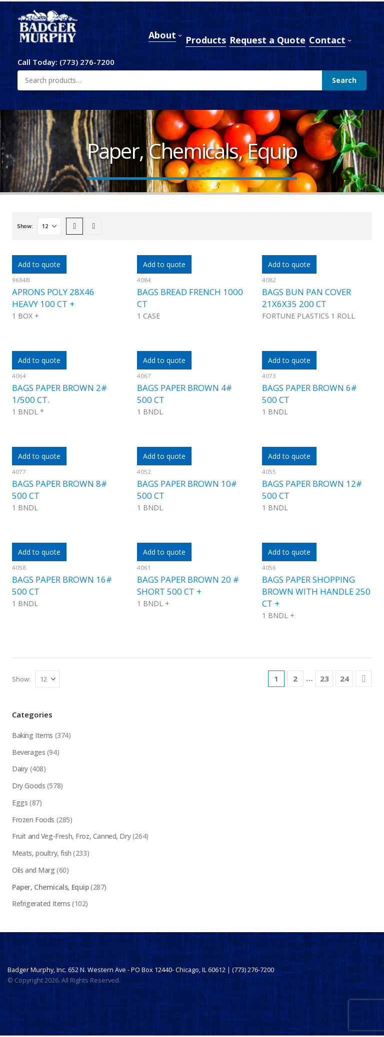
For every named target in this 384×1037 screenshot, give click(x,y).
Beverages (28, 752)
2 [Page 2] (295, 679)
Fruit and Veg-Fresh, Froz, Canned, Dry (72, 837)
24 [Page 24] (344, 679)
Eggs (20, 803)
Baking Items (32, 735)
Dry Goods (28, 786)
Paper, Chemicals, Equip (51, 888)
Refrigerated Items (41, 905)
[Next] (364, 679)
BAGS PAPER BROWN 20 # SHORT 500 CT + (188, 585)
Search (344, 80)
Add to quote (39, 264)
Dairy (20, 769)
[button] (74, 226)
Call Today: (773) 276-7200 (66, 62)
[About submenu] (180, 35)
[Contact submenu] (350, 40)
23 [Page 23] (324, 679)
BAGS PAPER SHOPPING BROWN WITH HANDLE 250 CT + (316, 591)
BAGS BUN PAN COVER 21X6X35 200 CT (306, 298)
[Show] (49, 226)
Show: (25, 226)
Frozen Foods (33, 820)
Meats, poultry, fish (42, 854)
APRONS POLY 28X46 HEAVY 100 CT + (53, 298)
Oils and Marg (33, 871)
